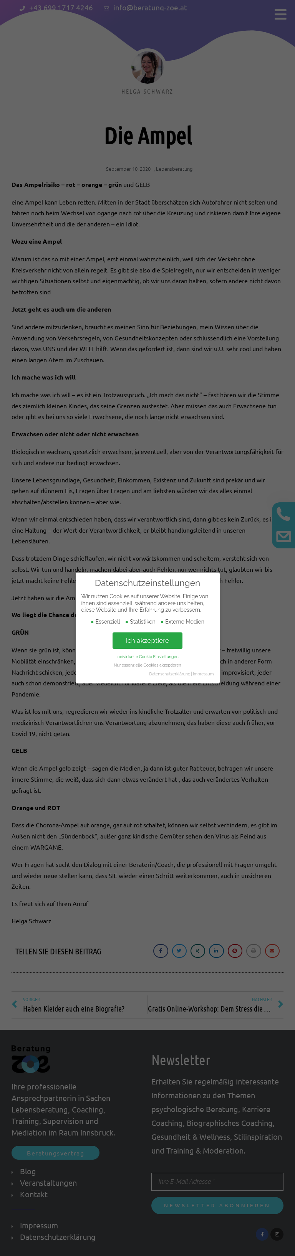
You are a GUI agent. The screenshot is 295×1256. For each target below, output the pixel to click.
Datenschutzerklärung (169, 674)
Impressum (203, 674)
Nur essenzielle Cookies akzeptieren (147, 665)
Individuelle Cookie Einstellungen (147, 656)
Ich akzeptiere (147, 640)
